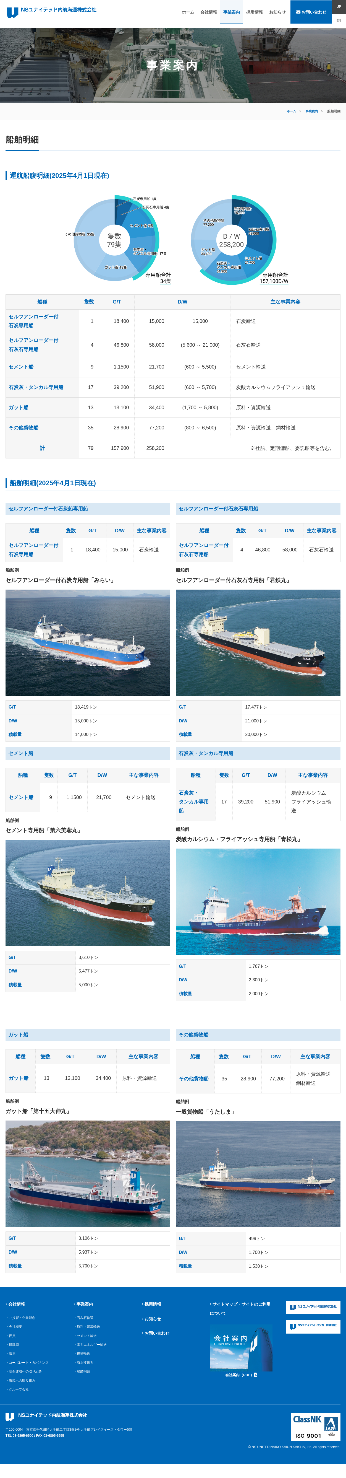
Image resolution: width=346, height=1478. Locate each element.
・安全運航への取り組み (25, 1380)
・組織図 (13, 1353)
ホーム (191, 14)
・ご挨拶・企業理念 (22, 1326)
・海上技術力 (84, 1371)
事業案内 (233, 14)
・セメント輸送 (86, 1344)
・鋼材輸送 (82, 1362)
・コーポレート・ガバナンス (29, 1371)
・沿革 (11, 1362)
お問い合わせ (312, 14)
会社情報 (211, 14)
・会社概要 (14, 1335)
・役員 (11, 1344)
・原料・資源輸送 (88, 1335)
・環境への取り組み (22, 1389)
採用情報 (255, 14)
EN (339, 20)
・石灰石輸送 (84, 1326)
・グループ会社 (18, 1398)
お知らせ (277, 14)
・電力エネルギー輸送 (91, 1353)
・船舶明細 (82, 1380)
